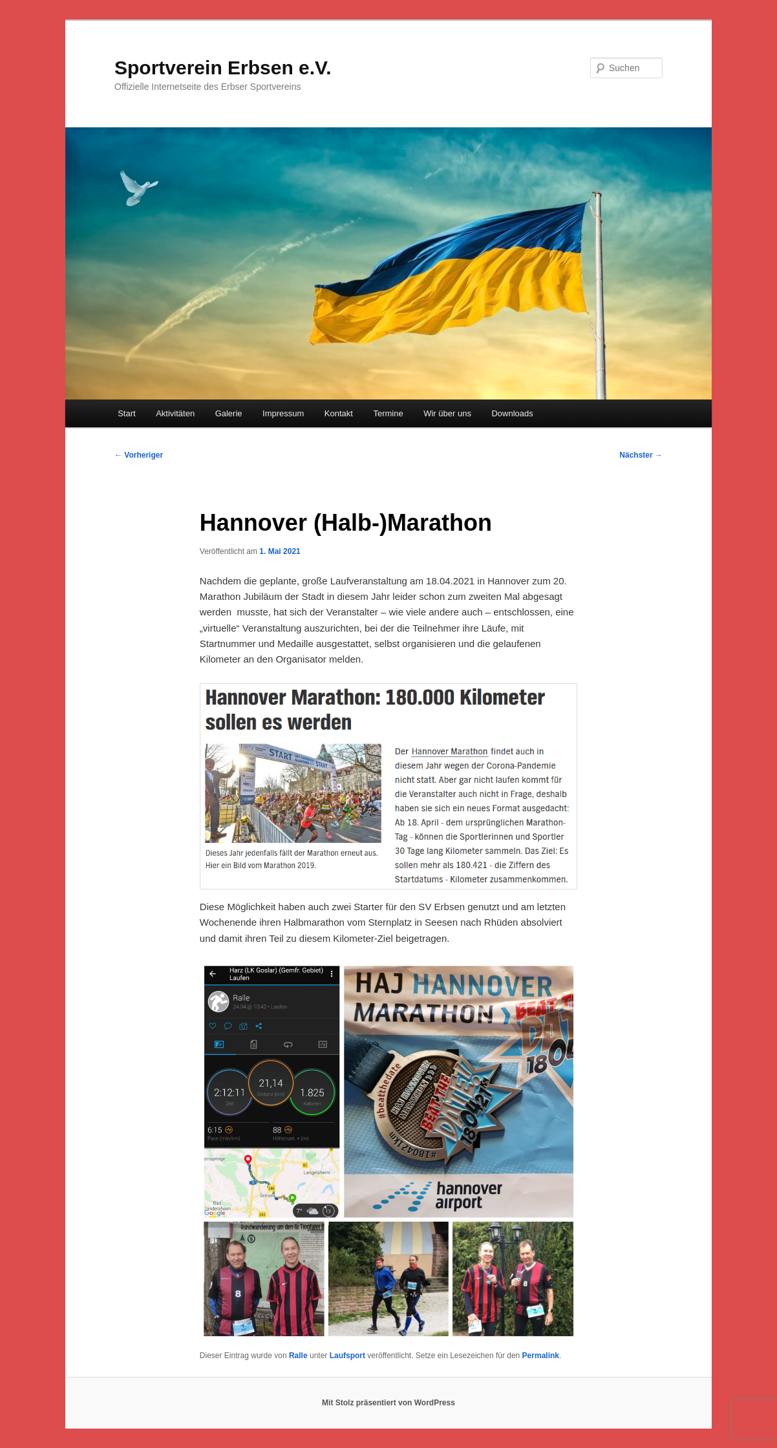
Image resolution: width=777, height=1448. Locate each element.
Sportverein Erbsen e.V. (223, 67)
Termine (388, 413)
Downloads (512, 413)
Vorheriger (138, 455)
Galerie (228, 413)
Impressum (283, 413)
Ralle (298, 1355)
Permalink (540, 1355)
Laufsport (347, 1355)
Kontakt (339, 413)
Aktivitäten (175, 413)
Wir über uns (447, 413)
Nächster (641, 455)
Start (126, 413)
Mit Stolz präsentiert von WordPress (388, 1402)
